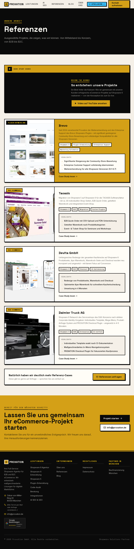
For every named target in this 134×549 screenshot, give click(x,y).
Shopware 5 (35, 479)
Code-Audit (35, 487)
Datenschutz (88, 471)
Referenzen (58, 4)
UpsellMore (97, 4)
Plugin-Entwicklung (39, 483)
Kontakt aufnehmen (117, 4)
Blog (71, 4)
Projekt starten (113, 418)
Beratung (34, 491)
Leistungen (32, 4)
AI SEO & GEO (36, 500)
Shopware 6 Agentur (39, 467)
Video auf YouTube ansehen (91, 103)
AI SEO (45, 4)
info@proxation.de (115, 427)
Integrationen (36, 496)
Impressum (88, 467)
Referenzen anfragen (109, 377)
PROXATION (14, 4)
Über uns (80, 4)
